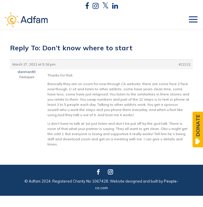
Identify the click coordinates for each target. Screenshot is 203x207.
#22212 (185, 64)
